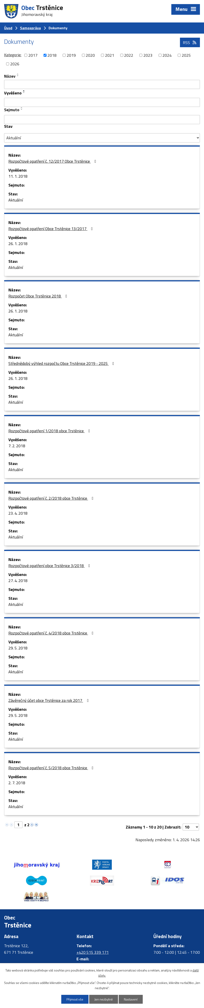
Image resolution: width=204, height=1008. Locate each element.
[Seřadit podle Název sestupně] (17, 76)
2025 (186, 55)
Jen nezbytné (103, 999)
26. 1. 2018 (17, 244)
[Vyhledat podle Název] (102, 84)
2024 (167, 55)
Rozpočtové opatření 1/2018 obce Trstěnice (50, 431)
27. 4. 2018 (17, 581)
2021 (109, 55)
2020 (90, 55)
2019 (71, 55)
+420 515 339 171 (92, 952)
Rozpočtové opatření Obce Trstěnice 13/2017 (51, 229)
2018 (52, 55)
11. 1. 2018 (17, 176)
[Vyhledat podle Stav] (102, 138)
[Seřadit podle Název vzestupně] (17, 74)
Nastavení (131, 999)
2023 (147, 55)
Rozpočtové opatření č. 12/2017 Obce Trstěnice (53, 161)
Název (9, 76)
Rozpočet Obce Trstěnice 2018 (38, 296)
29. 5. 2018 (17, 648)
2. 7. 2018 (16, 783)
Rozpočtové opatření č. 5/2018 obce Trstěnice (51, 768)
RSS (190, 42)
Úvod (8, 28)
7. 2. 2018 (16, 446)
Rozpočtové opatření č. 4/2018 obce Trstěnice (51, 633)
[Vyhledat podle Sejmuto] (102, 119)
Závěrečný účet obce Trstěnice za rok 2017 (49, 700)
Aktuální (15, 200)
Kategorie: (12, 55)
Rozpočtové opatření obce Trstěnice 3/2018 (50, 566)
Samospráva (30, 28)
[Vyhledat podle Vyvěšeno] (102, 102)
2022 (128, 55)
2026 (14, 64)
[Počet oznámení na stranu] (191, 827)
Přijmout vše (74, 999)
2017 (32, 55)
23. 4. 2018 (17, 513)
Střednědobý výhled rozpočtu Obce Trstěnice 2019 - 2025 (62, 363)
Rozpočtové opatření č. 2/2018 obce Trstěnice (51, 498)
